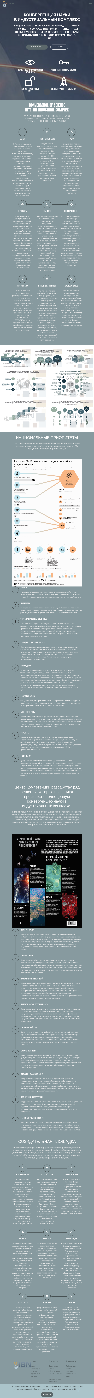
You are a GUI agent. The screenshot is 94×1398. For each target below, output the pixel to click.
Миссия (34, 1371)
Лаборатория (71, 1366)
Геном (68, 1369)
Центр (34, 1361)
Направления (71, 1374)
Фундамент (35, 1374)
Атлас (68, 1376)
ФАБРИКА (59, 47)
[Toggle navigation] (90, 3)
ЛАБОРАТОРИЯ (37, 47)
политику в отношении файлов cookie (62, 1389)
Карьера (34, 1376)
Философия (35, 1369)
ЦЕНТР (11, 4)
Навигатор (71, 1361)
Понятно (47, 1394)
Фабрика (69, 1371)
